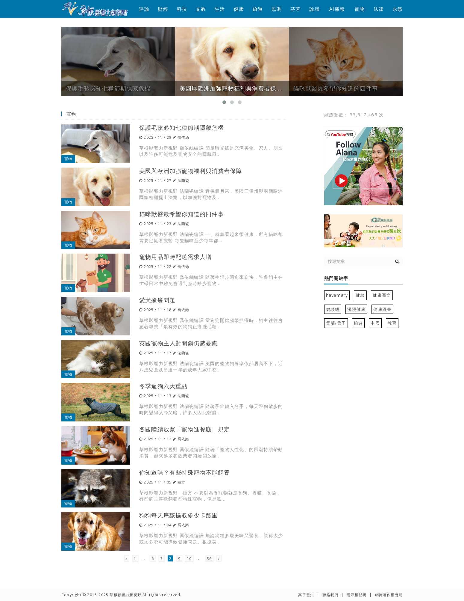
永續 (397, 9)
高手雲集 (306, 594)
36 (209, 558)
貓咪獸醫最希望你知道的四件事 (181, 214)
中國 (375, 323)
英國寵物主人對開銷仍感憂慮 (178, 343)
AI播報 (337, 9)
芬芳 (295, 9)
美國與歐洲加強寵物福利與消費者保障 (190, 171)
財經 (163, 9)
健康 (239, 9)
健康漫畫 (382, 309)
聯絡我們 (330, 594)
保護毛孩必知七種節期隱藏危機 (181, 127)
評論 (144, 9)
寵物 (360, 9)
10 (189, 558)
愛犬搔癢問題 (157, 300)
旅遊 (258, 9)
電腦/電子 (336, 323)
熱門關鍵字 (336, 278)
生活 (220, 9)
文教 (201, 9)
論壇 (314, 9)
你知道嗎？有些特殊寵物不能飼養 (184, 472)
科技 (182, 9)
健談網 (333, 309)
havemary (337, 295)
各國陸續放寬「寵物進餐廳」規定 (184, 429)
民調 (277, 9)
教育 (392, 323)
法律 (379, 9)
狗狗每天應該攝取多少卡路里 (178, 515)
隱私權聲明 (356, 594)
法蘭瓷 (183, 180)
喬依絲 (183, 137)
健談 (360, 295)
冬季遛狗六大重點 (163, 386)
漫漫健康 (356, 309)
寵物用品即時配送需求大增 (175, 257)
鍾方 (181, 482)
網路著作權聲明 (389, 594)
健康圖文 (382, 295)
